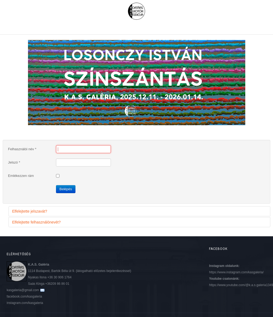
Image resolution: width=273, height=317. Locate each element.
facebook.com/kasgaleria (24, 296)
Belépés (65, 189)
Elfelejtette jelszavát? (29, 211)
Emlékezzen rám (21, 176)
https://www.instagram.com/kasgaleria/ (236, 272)
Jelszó (14, 162)
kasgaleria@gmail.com (23, 290)
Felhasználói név (22, 149)
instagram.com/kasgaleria (25, 303)
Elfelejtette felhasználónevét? (36, 222)
